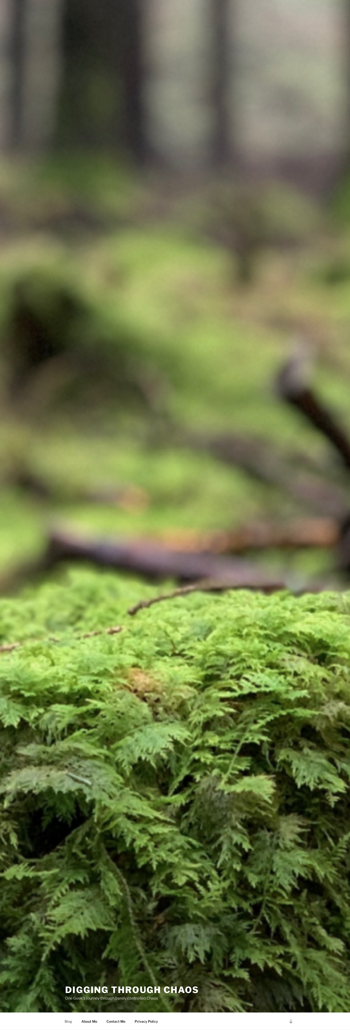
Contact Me (115, 1021)
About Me (89, 1021)
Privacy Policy (146, 1021)
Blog (68, 1021)
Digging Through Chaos (132, 989)
